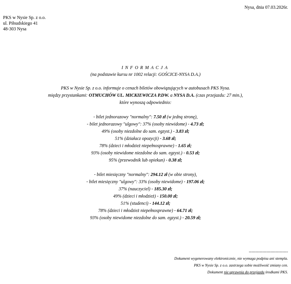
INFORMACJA (146, 67)
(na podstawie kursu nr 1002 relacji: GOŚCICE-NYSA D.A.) (145, 74)
